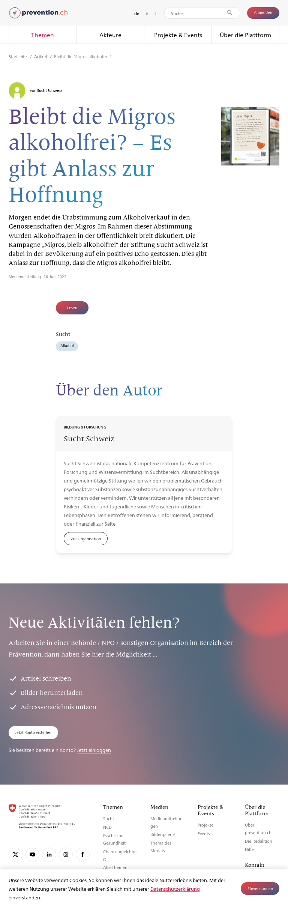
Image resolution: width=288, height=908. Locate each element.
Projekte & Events (178, 35)
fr (156, 13)
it (147, 13)
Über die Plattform (245, 35)
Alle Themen (115, 867)
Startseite (18, 56)
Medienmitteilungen (166, 822)
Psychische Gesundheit (114, 839)
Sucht (108, 818)
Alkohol (67, 345)
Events (204, 833)
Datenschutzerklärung (175, 888)
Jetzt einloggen (94, 750)
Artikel (41, 56)
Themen (42, 35)
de (136, 13)
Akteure (110, 35)
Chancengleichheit (119, 855)
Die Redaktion (258, 841)
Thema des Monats (160, 846)
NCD (107, 827)
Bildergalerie (162, 834)
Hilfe (249, 849)
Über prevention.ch (258, 828)
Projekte (205, 825)
